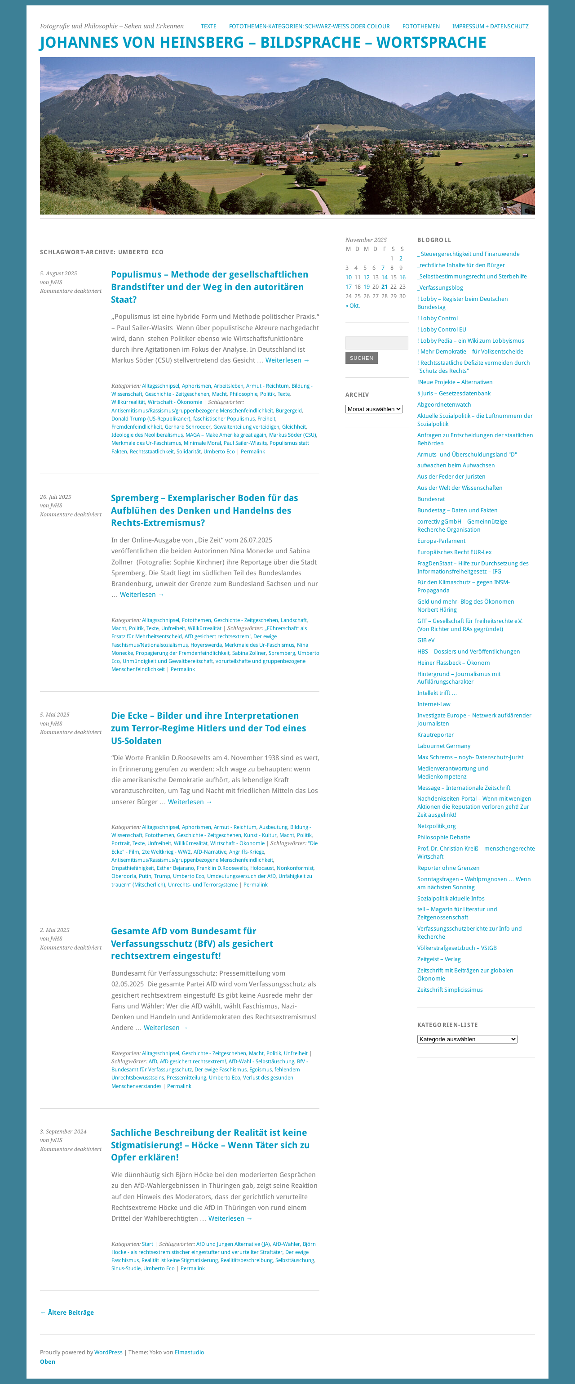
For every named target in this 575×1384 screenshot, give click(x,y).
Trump (162, 876)
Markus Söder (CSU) (292, 435)
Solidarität (189, 451)
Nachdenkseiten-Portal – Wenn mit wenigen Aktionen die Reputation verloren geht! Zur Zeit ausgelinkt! (474, 806)
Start (147, 1244)
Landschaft (294, 620)
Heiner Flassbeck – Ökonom (453, 662)
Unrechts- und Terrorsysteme (203, 885)
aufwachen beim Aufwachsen (456, 465)
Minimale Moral (202, 443)
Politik (267, 394)
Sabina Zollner (249, 653)
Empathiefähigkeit (132, 868)
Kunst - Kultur (260, 835)
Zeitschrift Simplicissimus (450, 989)
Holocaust (262, 868)
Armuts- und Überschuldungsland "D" (467, 454)
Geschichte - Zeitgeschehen (177, 394)
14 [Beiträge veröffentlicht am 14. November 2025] (384, 277)
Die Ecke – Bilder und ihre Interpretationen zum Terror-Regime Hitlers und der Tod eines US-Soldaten (208, 728)
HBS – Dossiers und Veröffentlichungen (468, 651)
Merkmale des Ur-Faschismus (146, 443)
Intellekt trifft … (437, 693)
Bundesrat (431, 499)
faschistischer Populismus (224, 419)
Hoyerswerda (206, 645)
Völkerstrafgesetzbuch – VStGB (457, 948)
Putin (145, 876)
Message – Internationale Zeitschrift (463, 787)
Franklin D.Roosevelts (222, 868)
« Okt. (352, 305)
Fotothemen (421, 26)
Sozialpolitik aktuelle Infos (451, 898)
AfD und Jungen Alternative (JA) (233, 1244)
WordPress (108, 1352)
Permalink (253, 451)
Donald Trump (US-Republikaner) (150, 419)
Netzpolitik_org (436, 826)
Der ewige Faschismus (221, 1069)
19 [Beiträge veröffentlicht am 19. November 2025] (366, 286)
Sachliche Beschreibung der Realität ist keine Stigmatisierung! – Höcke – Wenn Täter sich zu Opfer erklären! (210, 1145)
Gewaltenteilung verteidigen (246, 427)
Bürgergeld (289, 411)
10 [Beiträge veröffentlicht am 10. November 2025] (348, 277)
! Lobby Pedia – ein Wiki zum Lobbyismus (470, 340)
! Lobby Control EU (441, 329)
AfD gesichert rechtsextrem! (218, 636)
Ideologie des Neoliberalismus (147, 435)
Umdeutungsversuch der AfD (241, 876)
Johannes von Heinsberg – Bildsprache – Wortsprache (263, 42)
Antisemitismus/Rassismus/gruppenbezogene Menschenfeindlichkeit (192, 411)
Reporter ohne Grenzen (448, 867)
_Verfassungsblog (440, 287)
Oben (47, 1361)
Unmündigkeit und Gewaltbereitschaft (168, 661)
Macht (219, 394)
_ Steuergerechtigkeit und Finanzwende (468, 254)
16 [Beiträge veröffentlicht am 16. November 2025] (402, 277)
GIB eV (425, 640)
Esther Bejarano (175, 868)
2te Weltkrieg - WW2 (166, 852)
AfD (153, 1061)
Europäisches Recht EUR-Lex (454, 552)
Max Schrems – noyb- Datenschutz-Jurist (470, 757)
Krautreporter (435, 734)
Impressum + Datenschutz (490, 26)
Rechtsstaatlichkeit (152, 451)
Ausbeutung (273, 827)
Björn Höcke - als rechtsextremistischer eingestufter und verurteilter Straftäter (213, 1248)
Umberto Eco (219, 451)
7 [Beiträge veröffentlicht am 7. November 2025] (383, 267)
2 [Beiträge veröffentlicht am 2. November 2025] (400, 258)
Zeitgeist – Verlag (439, 959)
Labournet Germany (443, 746)
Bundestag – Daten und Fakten (457, 510)
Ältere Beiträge (67, 1312)
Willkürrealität (128, 402)
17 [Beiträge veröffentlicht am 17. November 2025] (348, 286)
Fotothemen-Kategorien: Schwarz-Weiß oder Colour (309, 26)
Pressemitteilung (186, 1078)
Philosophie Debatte (443, 837)
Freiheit (266, 419)
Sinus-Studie (126, 1268)
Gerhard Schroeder (188, 427)
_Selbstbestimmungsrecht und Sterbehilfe (472, 276)
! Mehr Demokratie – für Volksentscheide (470, 351)
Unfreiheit (173, 628)
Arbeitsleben (228, 386)
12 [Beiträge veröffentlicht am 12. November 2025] (366, 277)
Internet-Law (434, 704)
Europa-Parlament (441, 540)
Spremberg (282, 653)
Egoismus (260, 1069)
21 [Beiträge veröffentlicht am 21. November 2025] (384, 286)
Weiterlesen (287, 360)
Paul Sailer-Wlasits (245, 443)
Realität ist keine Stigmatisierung (180, 1260)
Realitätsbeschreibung (247, 1260)
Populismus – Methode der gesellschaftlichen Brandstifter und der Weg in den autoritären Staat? (210, 287)
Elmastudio (189, 1352)
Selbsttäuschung (294, 1260)
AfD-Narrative (210, 852)
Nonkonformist (295, 868)
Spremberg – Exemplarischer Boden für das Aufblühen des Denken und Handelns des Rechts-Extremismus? (204, 510)
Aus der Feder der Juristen (451, 476)
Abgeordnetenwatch (444, 404)
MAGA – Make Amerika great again (226, 435)
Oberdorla (123, 876)
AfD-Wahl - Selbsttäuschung (261, 1061)
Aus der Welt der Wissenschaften (460, 487)
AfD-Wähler (286, 1244)
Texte (209, 26)
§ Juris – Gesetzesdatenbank (454, 393)
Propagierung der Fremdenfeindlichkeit (183, 653)
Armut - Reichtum (267, 386)
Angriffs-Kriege (246, 852)
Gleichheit (294, 427)
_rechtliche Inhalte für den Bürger (461, 265)
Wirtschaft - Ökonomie (175, 402)
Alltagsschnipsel (160, 386)
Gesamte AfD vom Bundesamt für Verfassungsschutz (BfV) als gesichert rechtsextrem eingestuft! (192, 943)
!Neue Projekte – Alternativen (455, 382)
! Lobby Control (437, 318)
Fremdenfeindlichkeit (136, 427)
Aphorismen (196, 386)
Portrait (120, 843)
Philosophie (243, 394)
